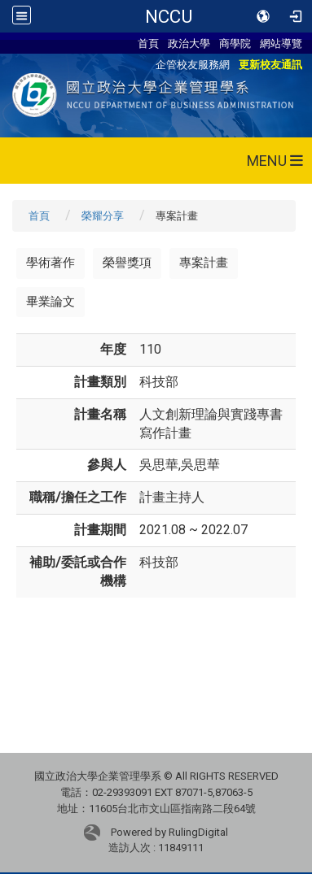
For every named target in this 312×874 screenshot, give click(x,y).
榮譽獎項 (127, 262)
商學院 (235, 43)
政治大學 (189, 43)
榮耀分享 (102, 216)
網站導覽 (281, 43)
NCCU (168, 16)
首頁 (148, 43)
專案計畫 (203, 262)
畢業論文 (50, 301)
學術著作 (50, 262)
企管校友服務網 (193, 64)
